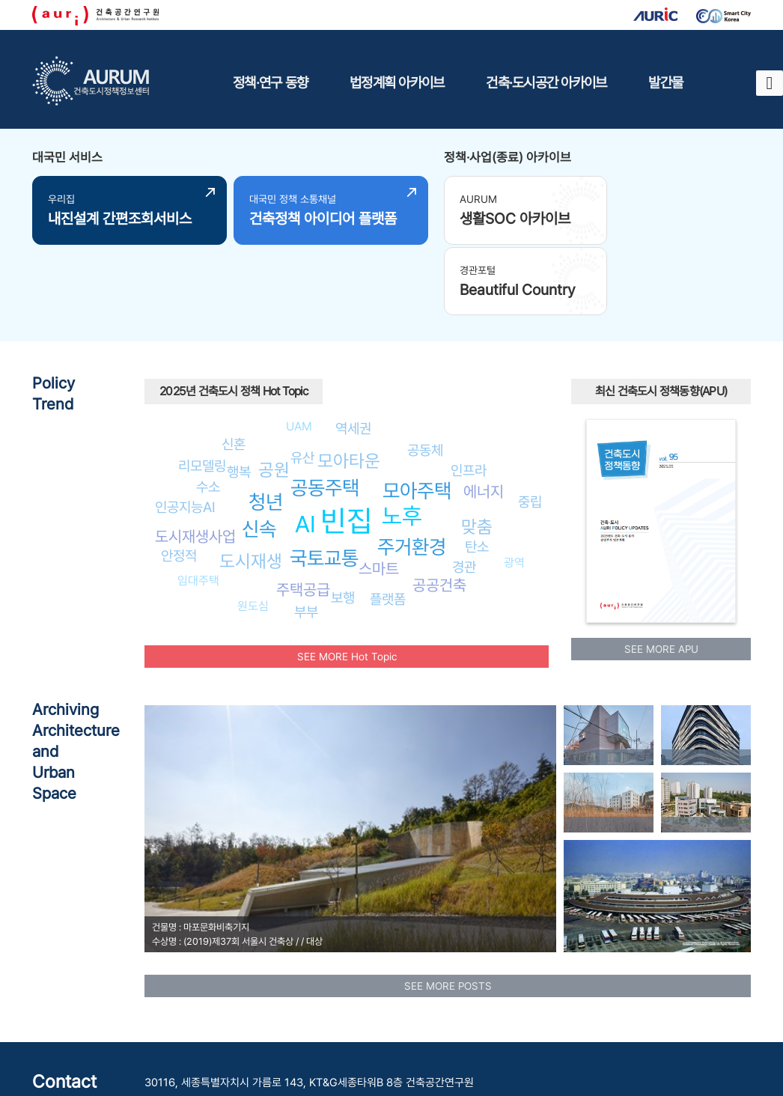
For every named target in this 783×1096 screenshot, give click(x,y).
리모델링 (202, 392)
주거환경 (411, 473)
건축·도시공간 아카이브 (546, 82)
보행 (343, 523)
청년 (266, 427)
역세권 (353, 354)
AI (305, 449)
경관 (464, 493)
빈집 (346, 447)
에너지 (483, 418)
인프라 (469, 397)
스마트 (379, 495)
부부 (306, 537)
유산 (302, 383)
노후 (402, 442)
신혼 (234, 370)
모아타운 (348, 387)
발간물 (665, 82)
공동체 (425, 376)
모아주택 (417, 417)
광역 (514, 489)
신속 (259, 455)
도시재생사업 (195, 463)
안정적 (179, 482)
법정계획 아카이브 (397, 82)
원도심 (253, 533)
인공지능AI (185, 433)
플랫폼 (388, 525)
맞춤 (477, 453)
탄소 (477, 473)
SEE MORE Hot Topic (347, 582)
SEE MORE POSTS (448, 912)
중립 (530, 427)
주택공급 (303, 515)
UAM (299, 353)
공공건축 (439, 511)
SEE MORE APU (661, 576)
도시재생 (250, 488)
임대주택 (198, 507)
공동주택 (324, 414)
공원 (274, 396)
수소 (208, 413)
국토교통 (324, 484)
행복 (239, 397)
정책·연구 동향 (270, 82)
